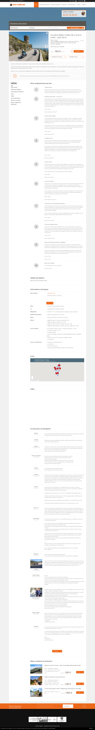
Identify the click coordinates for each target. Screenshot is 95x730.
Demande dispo (74, 56)
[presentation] (56, 299)
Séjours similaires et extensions (16, 103)
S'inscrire (66, 706)
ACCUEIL (36, 4)
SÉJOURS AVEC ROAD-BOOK (44, 4)
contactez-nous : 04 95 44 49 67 (16, 0)
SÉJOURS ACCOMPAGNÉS (55, 4)
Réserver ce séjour (16, 100)
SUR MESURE (64, 4)
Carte (12, 94)
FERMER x (91, 728)
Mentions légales (39, 726)
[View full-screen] (47, 33)
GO (48, 303)
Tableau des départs (16, 89)
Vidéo (12, 96)
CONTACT (79, 4)
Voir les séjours (75, 28)
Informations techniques (17, 91)
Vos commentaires (15, 98)
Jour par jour (14, 87)
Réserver (77, 51)
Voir (79, 672)
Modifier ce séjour (57, 56)
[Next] (46, 46)
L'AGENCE (83, 4)
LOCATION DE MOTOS (72, 4)
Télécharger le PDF (51, 293)
